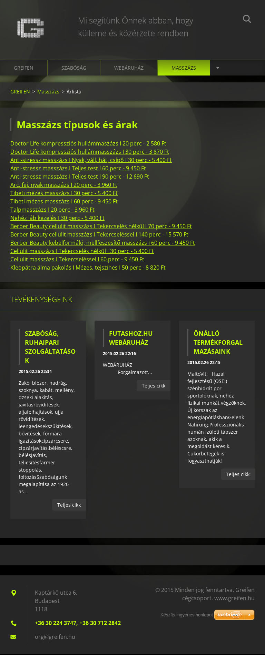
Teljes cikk (69, 506)
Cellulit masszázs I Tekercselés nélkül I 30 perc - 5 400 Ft (82, 252)
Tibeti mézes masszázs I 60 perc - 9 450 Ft (64, 202)
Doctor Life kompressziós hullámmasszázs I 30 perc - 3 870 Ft (89, 153)
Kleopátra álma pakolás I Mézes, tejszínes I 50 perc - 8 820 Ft (88, 268)
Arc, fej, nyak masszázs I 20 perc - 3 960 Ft (63, 186)
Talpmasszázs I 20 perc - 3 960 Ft (52, 210)
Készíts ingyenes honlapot (186, 615)
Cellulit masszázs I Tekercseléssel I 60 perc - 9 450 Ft (77, 260)
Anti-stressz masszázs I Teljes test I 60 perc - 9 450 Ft (78, 169)
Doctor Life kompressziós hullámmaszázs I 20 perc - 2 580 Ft (88, 144)
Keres (247, 20)
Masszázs (183, 69)
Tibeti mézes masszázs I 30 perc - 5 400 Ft (64, 194)
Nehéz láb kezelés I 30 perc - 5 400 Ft (57, 219)
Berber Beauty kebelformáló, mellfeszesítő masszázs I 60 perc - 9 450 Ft (102, 244)
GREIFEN (23, 69)
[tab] (132, 144)
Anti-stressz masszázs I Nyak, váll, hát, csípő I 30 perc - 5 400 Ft (91, 161)
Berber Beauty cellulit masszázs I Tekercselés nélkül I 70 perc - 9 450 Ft (101, 227)
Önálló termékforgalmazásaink (218, 343)
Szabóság (73, 69)
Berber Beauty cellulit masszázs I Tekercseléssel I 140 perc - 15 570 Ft (99, 235)
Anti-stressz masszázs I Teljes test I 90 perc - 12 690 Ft (79, 177)
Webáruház (129, 69)
